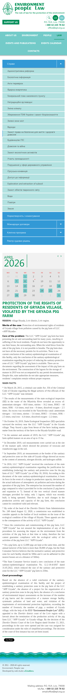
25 (50, 290)
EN (61, 17)
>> (61, 256)
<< (58, 256)
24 (42, 290)
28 (16, 295)
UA (55, 17)
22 (25, 290)
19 (59, 286)
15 (25, 286)
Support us (11, 22)
